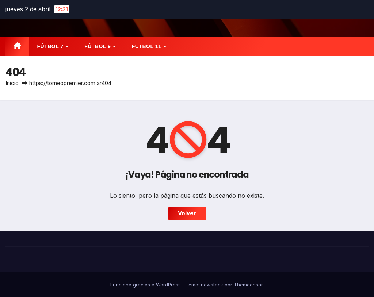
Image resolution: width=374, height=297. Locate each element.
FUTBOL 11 (147, 46)
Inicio (12, 83)
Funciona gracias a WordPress (146, 285)
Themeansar (248, 285)
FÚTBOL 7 (51, 46)
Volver (187, 213)
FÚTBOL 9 (98, 46)
